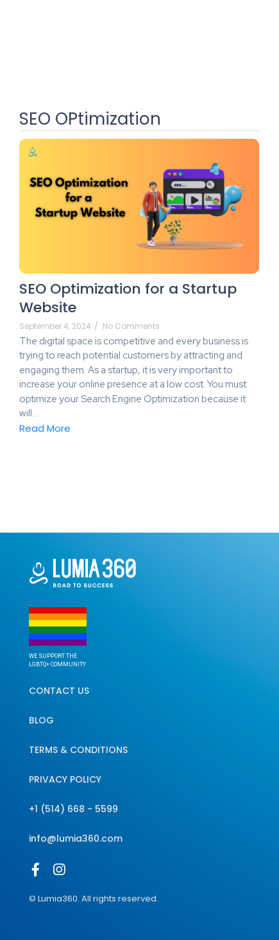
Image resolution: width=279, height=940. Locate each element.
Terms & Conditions (78, 749)
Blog (41, 720)
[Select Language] (218, 20)
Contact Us (59, 690)
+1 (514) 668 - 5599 (73, 809)
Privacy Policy (65, 779)
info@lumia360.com (76, 838)
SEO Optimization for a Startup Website (128, 298)
